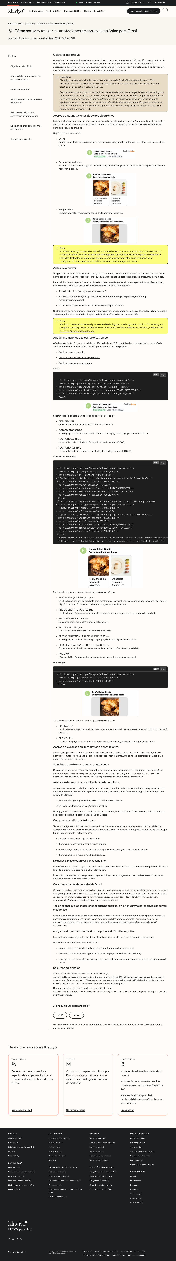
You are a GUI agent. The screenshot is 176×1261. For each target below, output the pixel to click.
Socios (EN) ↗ (59, 2)
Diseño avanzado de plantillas (60, 23)
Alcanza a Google (67, 800)
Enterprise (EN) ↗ (44, 2)
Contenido (30, 23)
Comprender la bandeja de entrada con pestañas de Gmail (83, 988)
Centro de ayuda (27, 2)
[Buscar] (149, 3)
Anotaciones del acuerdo (71, 352)
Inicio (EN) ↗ (13, 2)
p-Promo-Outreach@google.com (77, 331)
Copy (163, 375)
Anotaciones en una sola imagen (75, 363)
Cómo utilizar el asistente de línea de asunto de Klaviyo (80, 973)
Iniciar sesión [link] (127, 1110)
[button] (110, 153)
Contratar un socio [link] (75, 1110)
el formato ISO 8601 (115, 442)
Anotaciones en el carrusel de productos (79, 357)
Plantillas (41, 23)
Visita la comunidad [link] (22, 1110)
